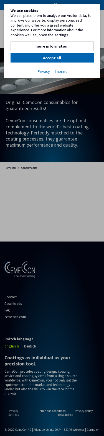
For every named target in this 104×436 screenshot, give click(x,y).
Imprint (61, 71)
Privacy (44, 71)
